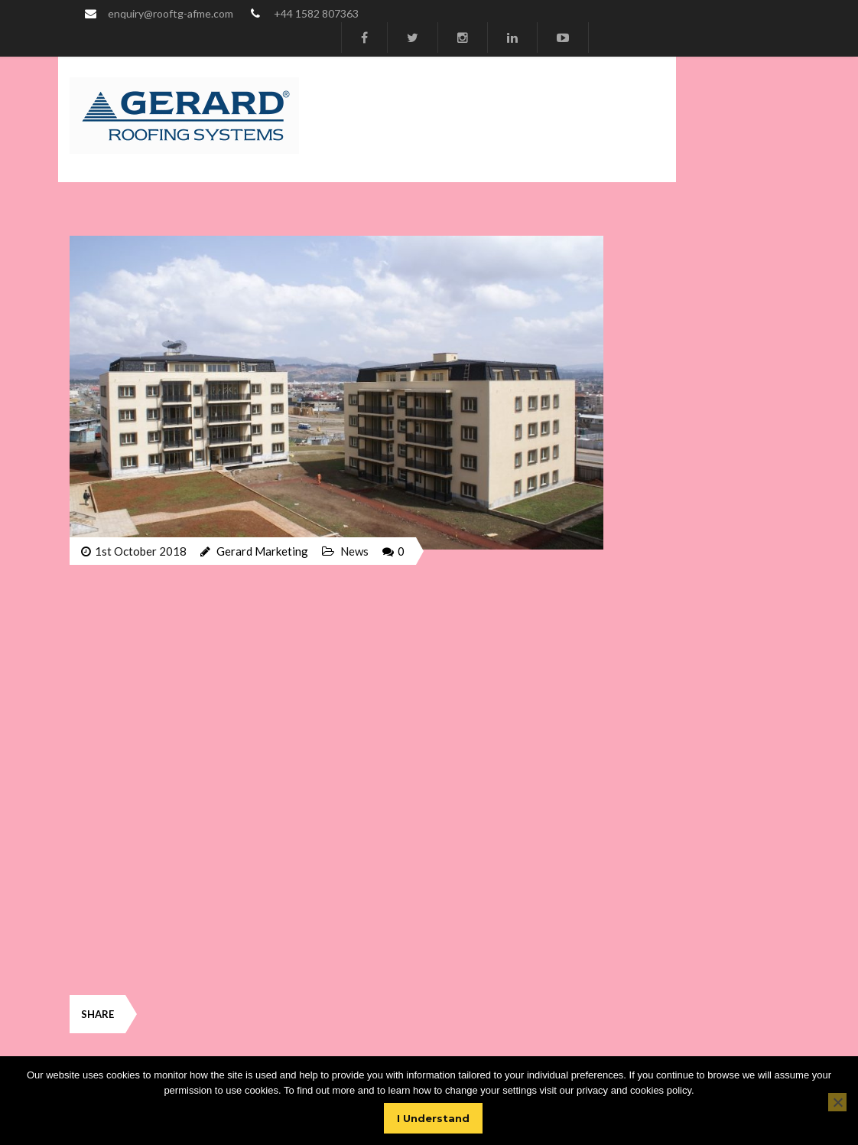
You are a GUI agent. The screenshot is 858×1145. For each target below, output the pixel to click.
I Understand (433, 1118)
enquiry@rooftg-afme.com (170, 13)
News (354, 551)
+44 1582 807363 (316, 13)
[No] (837, 1102)
